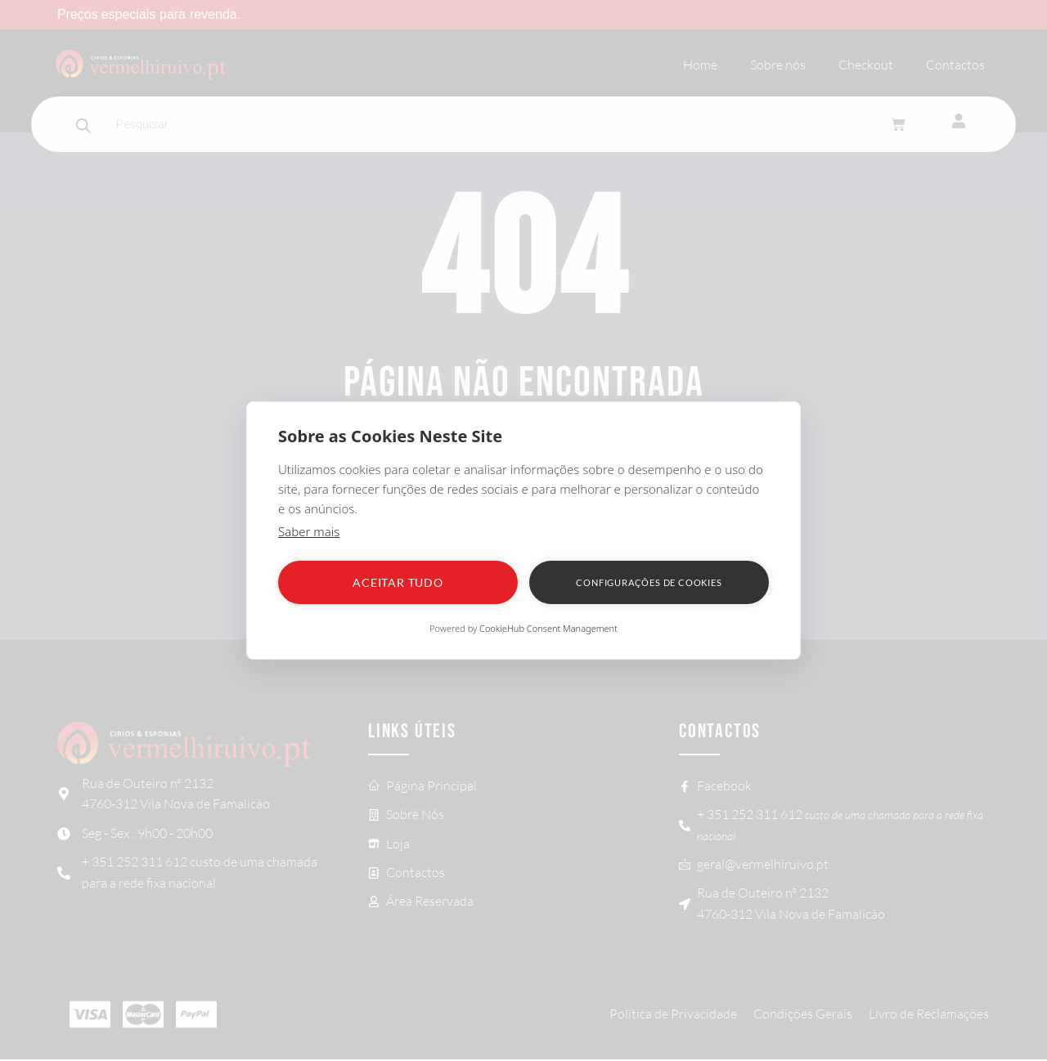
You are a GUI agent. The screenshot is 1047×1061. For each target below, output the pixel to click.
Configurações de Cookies (648, 582)
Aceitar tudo (398, 582)
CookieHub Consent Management (548, 628)
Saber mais (308, 531)
